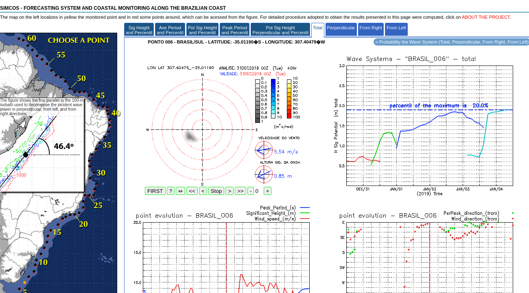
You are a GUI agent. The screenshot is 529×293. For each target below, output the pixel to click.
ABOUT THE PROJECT (486, 17)
